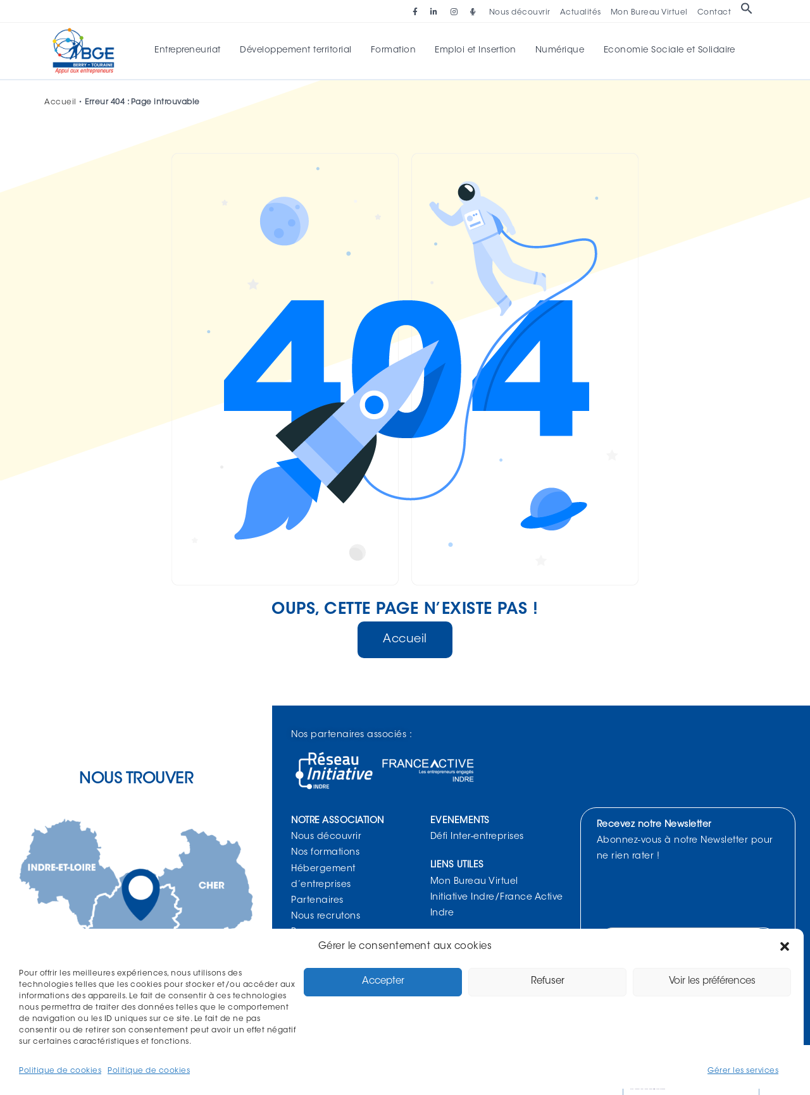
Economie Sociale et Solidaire (664, 51)
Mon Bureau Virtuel (649, 12)
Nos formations (325, 854)
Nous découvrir (520, 12)
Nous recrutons (325, 918)
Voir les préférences (712, 981)
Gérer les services (742, 1071)
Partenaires (317, 902)
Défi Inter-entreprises (477, 838)
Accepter (383, 981)
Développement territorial (299, 51)
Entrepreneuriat (192, 51)
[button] (784, 946)
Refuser (547, 981)
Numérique (557, 51)
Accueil (60, 103)
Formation (394, 51)
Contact (714, 12)
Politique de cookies (60, 1071)
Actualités (580, 12)
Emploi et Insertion (475, 51)
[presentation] (696, 897)
